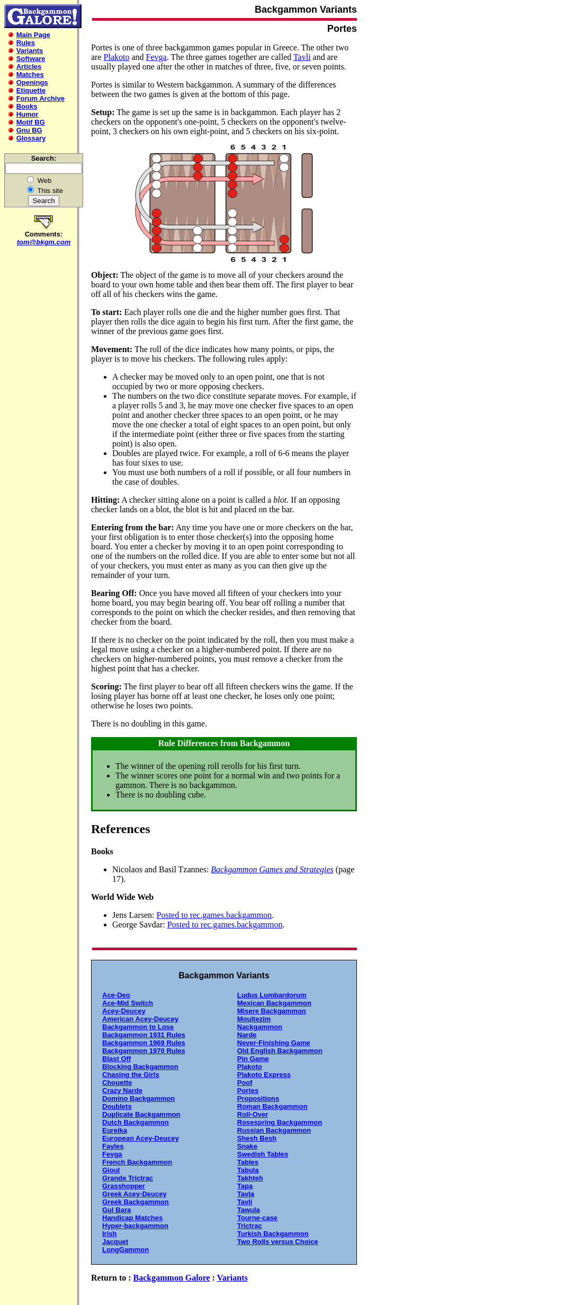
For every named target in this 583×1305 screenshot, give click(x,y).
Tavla (245, 1194)
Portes (247, 1090)
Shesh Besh (256, 1138)
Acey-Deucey (124, 1011)
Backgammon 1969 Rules (143, 1043)
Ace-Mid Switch (127, 1003)
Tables (247, 1162)
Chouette (117, 1083)
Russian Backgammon (274, 1130)
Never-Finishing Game (273, 1043)
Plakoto (117, 57)
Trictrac (249, 1226)
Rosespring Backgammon (279, 1122)
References (120, 829)
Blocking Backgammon (140, 1067)
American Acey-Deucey (140, 1019)
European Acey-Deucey (140, 1138)
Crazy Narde (122, 1090)
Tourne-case (257, 1218)
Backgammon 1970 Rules (143, 1051)
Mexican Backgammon (274, 1003)
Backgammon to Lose (138, 1027)
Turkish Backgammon (273, 1234)
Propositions (258, 1098)
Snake (247, 1146)
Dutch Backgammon (135, 1122)
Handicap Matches (132, 1218)
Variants (232, 1277)
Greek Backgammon (135, 1202)
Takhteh (250, 1178)
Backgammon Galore (171, 1277)
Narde (247, 1035)
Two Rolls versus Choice (277, 1242)
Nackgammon (259, 1027)
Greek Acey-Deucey (134, 1194)
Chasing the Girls (130, 1075)
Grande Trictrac (127, 1178)
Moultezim (254, 1019)
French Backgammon (137, 1162)
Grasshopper (123, 1186)
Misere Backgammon (271, 1011)
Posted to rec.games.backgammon (214, 914)
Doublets (117, 1106)
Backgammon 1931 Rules (143, 1035)
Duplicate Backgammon (141, 1114)
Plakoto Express (264, 1075)
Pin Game (253, 1059)
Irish (109, 1234)
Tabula (248, 1170)
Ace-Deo (116, 995)
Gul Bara (116, 1210)
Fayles (112, 1146)
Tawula (248, 1210)
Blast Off (116, 1059)
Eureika (114, 1130)
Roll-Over (252, 1114)
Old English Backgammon (279, 1051)
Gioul (111, 1170)
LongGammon (125, 1250)
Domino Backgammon (138, 1098)
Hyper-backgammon (135, 1226)
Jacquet (115, 1242)
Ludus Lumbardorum (272, 995)
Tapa (245, 1186)
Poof (245, 1083)
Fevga (156, 57)
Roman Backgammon (272, 1106)
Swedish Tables (263, 1154)
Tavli (302, 57)
